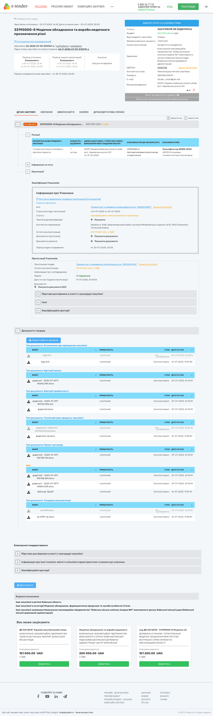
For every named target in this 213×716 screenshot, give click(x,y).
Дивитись (44, 663)
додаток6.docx (45, 409)
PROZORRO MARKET (62, 6)
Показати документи (104, 236)
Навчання (146, 693)
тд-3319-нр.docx (45, 517)
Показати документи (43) (50, 287)
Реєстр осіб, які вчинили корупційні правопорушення (162, 99)
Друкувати (25, 585)
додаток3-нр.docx (45, 436)
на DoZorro (76, 46)
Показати (98, 219)
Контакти (145, 699)
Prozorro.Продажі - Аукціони (118, 699)
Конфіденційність (66, 712)
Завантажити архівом (43, 340)
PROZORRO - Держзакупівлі (116, 693)
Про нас (145, 703)
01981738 (162, 67)
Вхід (170, 6)
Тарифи (163, 699)
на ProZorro (62, 46)
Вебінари (164, 696)
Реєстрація (188, 6)
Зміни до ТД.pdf (45, 491)
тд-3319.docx (47, 510)
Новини (144, 696)
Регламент (165, 693)
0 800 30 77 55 (146, 4)
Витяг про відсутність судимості (162, 95)
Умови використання (84, 712)
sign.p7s (47, 355)
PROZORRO (41, 6)
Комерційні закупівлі (91, 6)
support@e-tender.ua (149, 6)
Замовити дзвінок (146, 9)
